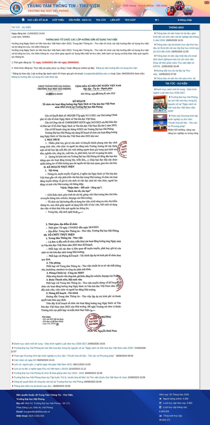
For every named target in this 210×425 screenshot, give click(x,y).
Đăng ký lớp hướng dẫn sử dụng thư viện (116, 68)
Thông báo (176, 27)
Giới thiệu (58, 20)
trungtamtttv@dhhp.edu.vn (97, 73)
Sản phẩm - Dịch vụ (80, 20)
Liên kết (115, 20)
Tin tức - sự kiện (21, 27)
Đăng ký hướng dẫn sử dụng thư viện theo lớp (35, 77)
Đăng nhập (185, 20)
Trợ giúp (130, 20)
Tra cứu (101, 20)
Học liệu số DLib (38, 20)
